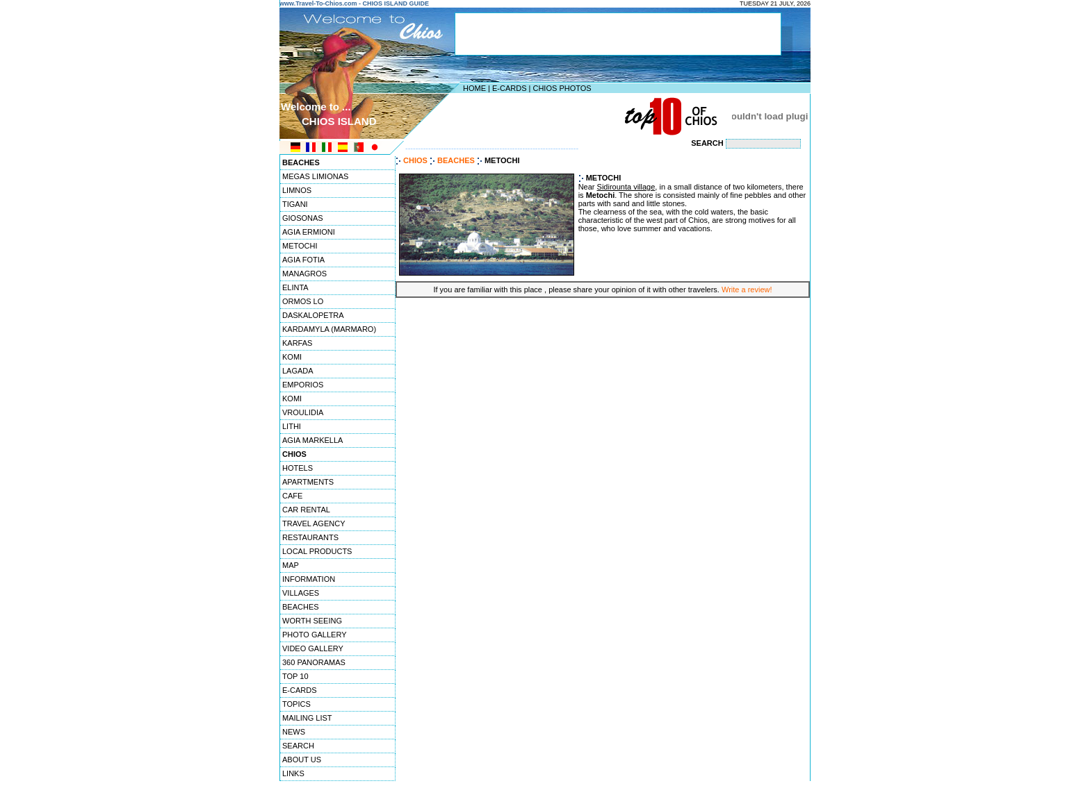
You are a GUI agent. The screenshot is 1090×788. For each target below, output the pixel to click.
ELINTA (295, 287)
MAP (290, 565)
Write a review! (747, 289)
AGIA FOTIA (303, 259)
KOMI (292, 357)
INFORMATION (308, 579)
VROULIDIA (302, 412)
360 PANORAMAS (313, 662)
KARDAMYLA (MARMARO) (329, 329)
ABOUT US (301, 759)
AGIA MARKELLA (312, 440)
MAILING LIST (307, 718)
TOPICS (296, 704)
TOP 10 (295, 676)
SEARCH (298, 745)
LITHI (291, 426)
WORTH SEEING (312, 621)
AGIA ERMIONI (308, 232)
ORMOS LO (302, 301)
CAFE (292, 496)
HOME (474, 88)
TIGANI (295, 204)
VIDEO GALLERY (312, 648)
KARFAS (297, 343)
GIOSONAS (302, 218)
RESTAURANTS (310, 537)
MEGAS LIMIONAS (315, 176)
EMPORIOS (302, 384)
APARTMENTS (308, 482)
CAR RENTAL (306, 509)
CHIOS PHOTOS (561, 88)
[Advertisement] (541, 116)
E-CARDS (509, 88)
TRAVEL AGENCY (313, 523)
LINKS (293, 773)
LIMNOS (296, 190)
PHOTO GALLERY (314, 634)
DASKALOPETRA (313, 315)
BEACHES (300, 607)
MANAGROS (304, 273)
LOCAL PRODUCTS (317, 551)
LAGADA (298, 371)
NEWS (293, 732)
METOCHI (300, 246)
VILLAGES (300, 593)
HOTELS (297, 468)
